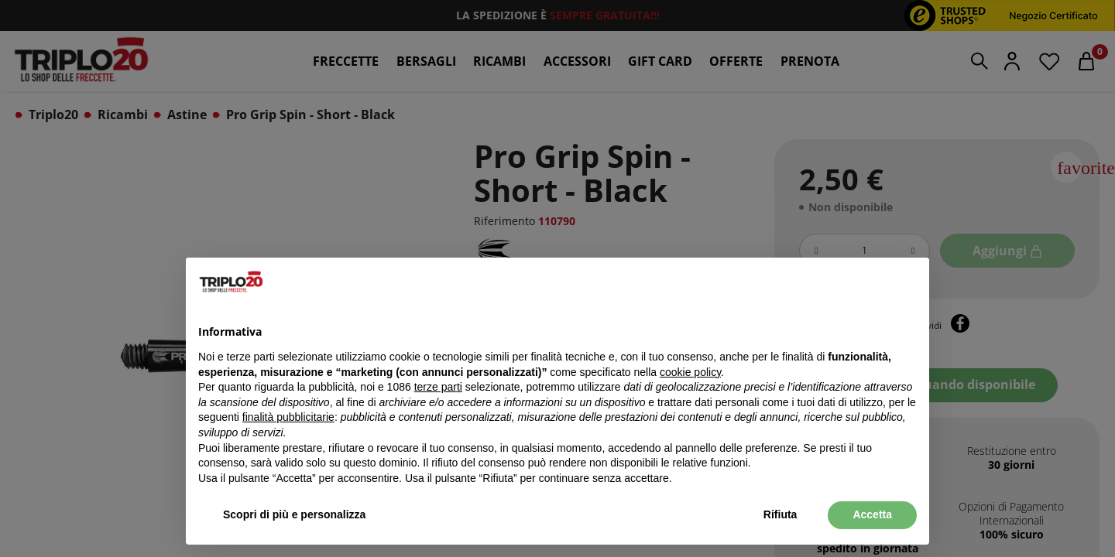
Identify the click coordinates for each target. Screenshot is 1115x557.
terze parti (438, 387)
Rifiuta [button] (780, 514)
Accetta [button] (872, 514)
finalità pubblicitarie (288, 417)
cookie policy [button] (690, 372)
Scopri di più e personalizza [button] (294, 514)
